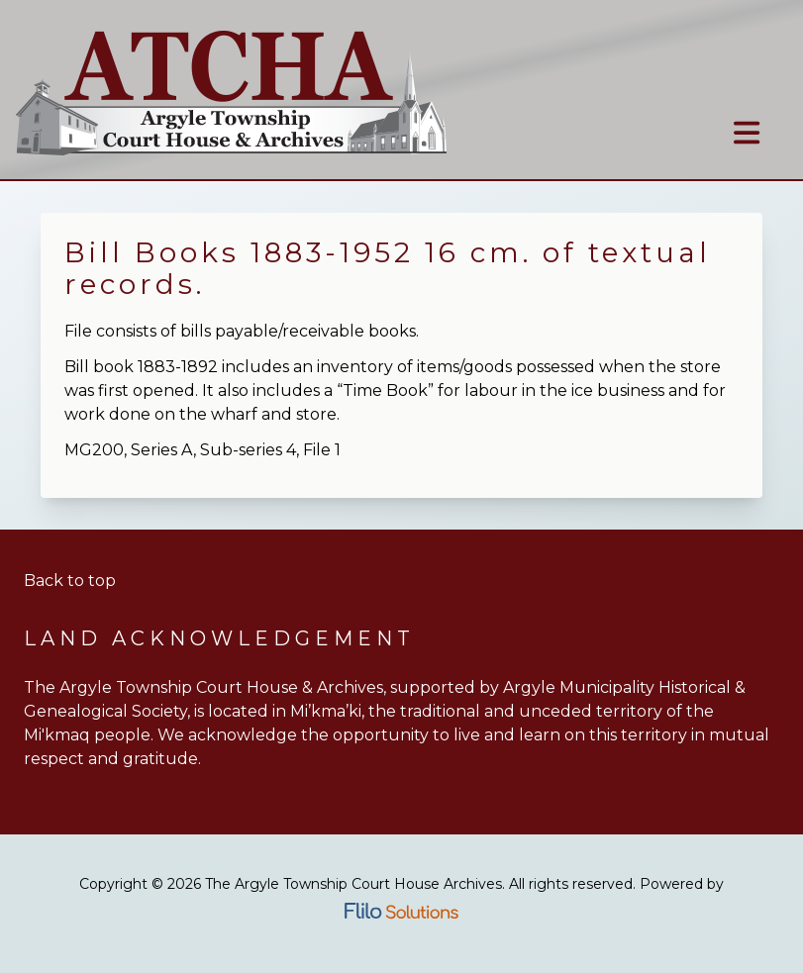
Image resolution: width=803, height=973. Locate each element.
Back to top (70, 580)
